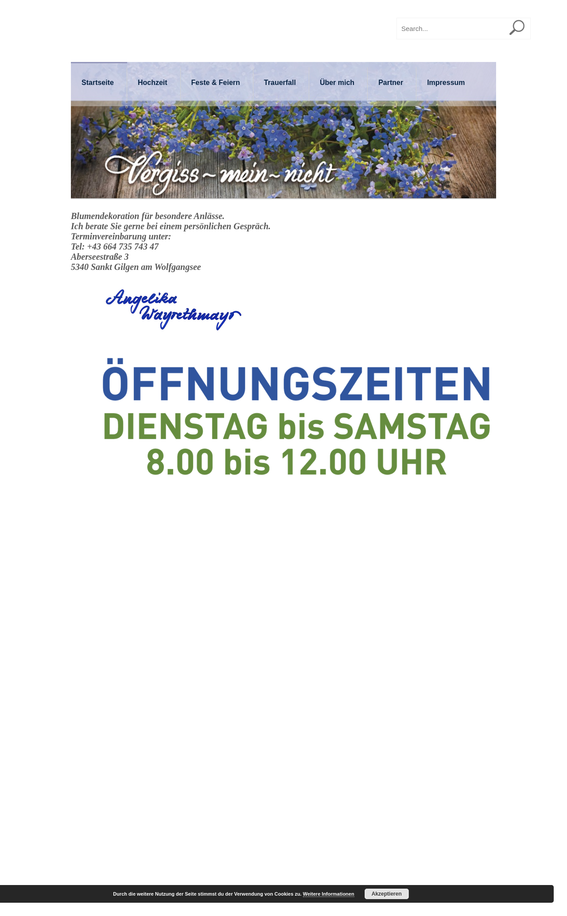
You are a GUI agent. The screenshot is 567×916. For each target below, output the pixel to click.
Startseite (98, 82)
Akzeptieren (387, 894)
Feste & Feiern (215, 82)
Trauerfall (280, 82)
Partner (390, 82)
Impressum (446, 82)
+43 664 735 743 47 (122, 246)
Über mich (337, 82)
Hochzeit (152, 82)
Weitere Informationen (328, 894)
